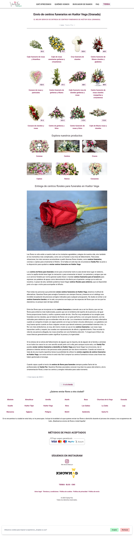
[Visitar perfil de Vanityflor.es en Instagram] (67, 461)
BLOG (68, 485)
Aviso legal (38, 491)
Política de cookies (66, 491)
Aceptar (114, 530)
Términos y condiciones (51, 491)
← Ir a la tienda (67, 385)
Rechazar (125, 530)
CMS (73, 485)
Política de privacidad (80, 491)
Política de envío (94, 491)
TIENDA (62, 485)
